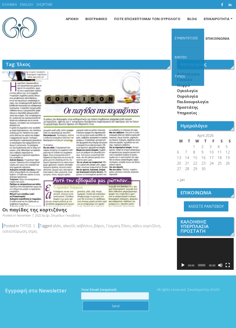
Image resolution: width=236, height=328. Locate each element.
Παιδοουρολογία (193, 101)
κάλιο (137, 225)
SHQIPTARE (44, 4)
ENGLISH (26, 4)
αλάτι (57, 225)
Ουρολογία (187, 96)
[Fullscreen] (227, 265)
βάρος (99, 225)
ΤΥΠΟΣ (26, 225)
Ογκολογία (187, 90)
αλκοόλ (69, 225)
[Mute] (220, 265)
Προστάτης (187, 107)
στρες (33, 231)
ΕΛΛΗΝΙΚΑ (9, 4)
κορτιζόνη (151, 225)
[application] (205, 254)
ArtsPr (213, 289)
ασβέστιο (84, 225)
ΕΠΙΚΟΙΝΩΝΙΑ (217, 38)
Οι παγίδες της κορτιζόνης (34, 210)
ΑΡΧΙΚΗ (72, 18)
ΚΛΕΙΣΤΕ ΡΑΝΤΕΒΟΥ (206, 206)
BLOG (192, 18)
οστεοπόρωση (14, 231)
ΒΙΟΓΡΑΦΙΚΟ (96, 18)
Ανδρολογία (188, 74)
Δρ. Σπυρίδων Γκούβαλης (63, 215)
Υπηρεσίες (187, 112)
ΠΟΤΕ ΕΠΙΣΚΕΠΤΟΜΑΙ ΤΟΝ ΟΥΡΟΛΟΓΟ (147, 18)
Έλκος (126, 225)
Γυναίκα (184, 79)
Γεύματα (113, 225)
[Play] (183, 265)
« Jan (181, 179)
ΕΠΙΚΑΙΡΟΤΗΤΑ (216, 18)
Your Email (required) (113, 292)
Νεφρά (183, 85)
